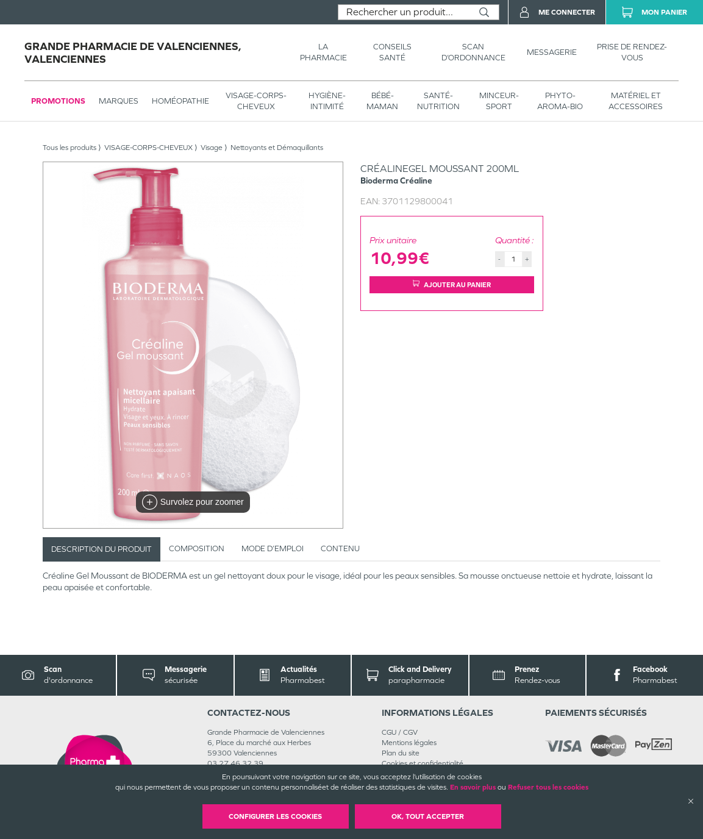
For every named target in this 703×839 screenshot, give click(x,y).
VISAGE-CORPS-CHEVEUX (256, 101)
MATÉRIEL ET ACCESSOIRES (635, 101)
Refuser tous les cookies (548, 787)
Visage (212, 147)
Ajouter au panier (452, 284)
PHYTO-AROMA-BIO (560, 101)
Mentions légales (409, 742)
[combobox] (403, 12)
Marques (118, 100)
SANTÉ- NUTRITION (438, 101)
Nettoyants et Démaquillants (276, 147)
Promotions (58, 100)
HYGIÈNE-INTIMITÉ (327, 101)
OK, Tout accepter (427, 816)
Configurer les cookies (275, 816)
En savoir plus (473, 787)
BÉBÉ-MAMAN (382, 101)
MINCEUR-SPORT (499, 101)
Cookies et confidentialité (422, 763)
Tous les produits (69, 147)
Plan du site (400, 753)
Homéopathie (180, 100)
